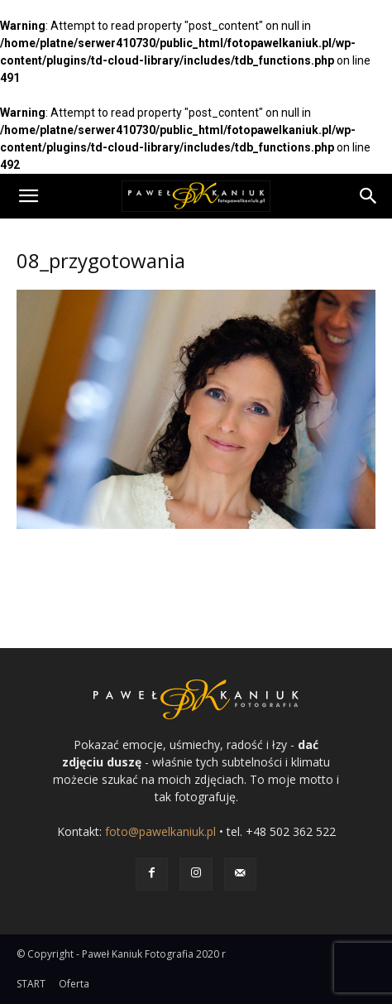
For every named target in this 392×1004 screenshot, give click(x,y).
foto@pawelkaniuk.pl (160, 831)
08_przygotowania (101, 260)
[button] (28, 196)
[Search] (369, 196)
